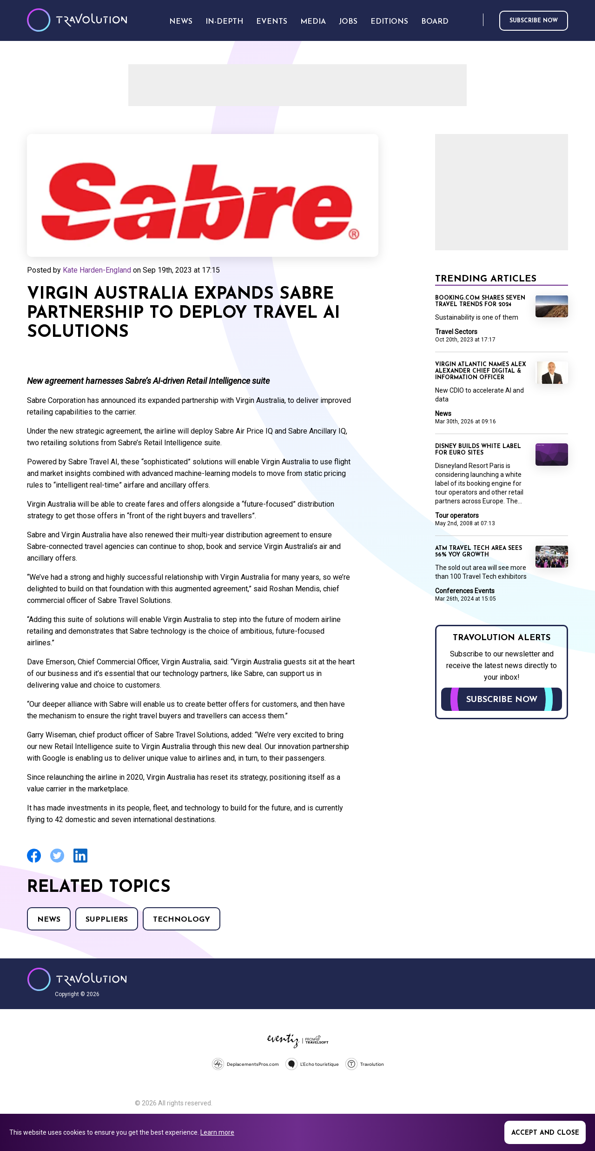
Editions (389, 22)
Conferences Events (465, 591)
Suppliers (107, 919)
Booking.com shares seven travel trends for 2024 (480, 301)
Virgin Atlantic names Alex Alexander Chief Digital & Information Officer (480, 371)
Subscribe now (533, 21)
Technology (181, 919)
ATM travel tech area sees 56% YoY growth (478, 552)
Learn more (217, 1132)
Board (435, 22)
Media (313, 22)
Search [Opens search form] (474, 20)
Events (271, 22)
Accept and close (545, 1133)
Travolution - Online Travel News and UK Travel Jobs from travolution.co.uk (77, 979)
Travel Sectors (456, 332)
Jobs (348, 22)
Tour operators (457, 515)
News (48, 919)
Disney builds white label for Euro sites (478, 450)
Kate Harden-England (97, 270)
